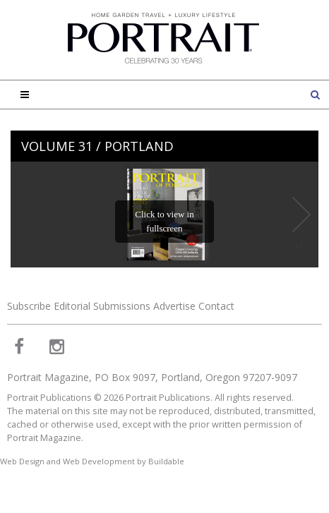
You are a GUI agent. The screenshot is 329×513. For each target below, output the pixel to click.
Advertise (174, 306)
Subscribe (29, 306)
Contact (216, 306)
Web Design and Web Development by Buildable (92, 461)
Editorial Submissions (102, 306)
